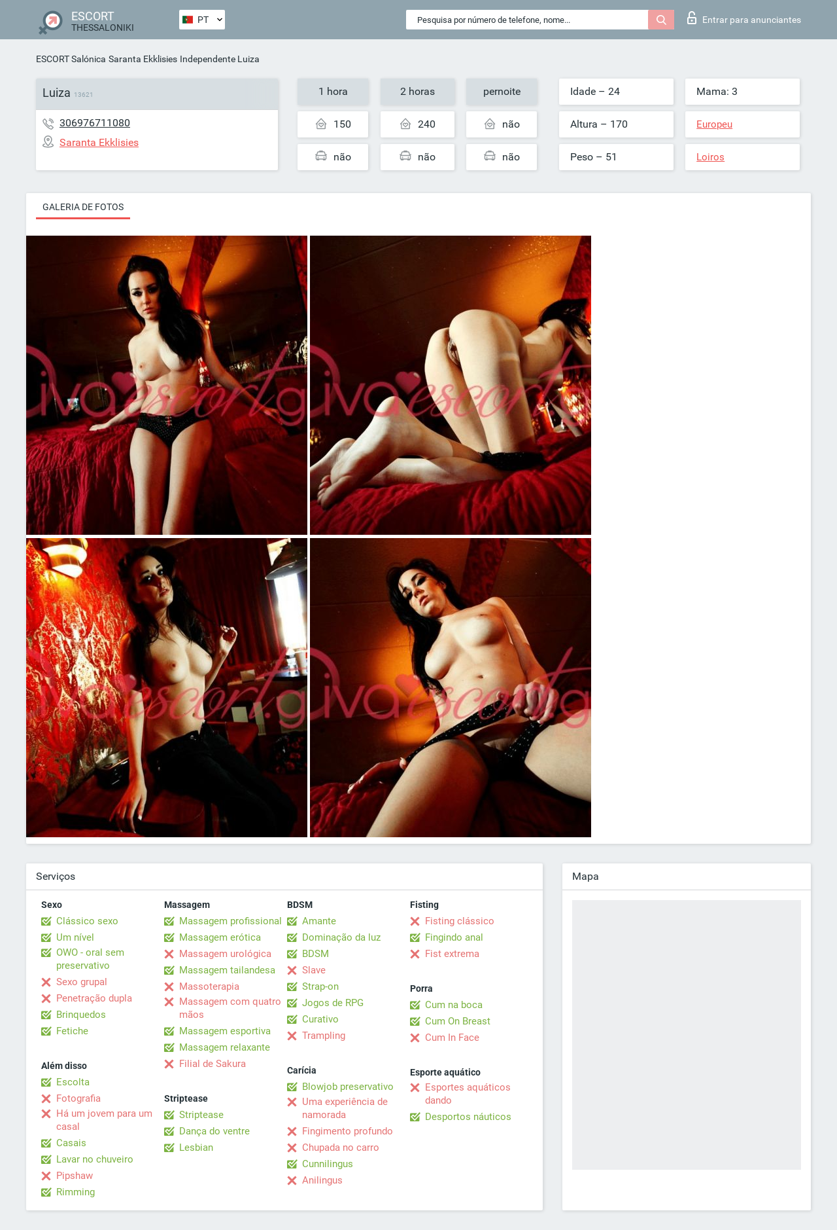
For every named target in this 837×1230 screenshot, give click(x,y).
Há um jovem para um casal (104, 1120)
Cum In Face (452, 1037)
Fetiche (72, 1031)
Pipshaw (74, 1176)
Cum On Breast (457, 1021)
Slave (314, 970)
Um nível (75, 937)
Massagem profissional (230, 921)
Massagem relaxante (224, 1047)
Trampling (323, 1035)
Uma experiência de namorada (345, 1108)
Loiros (710, 157)
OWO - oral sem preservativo (90, 959)
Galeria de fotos (83, 207)
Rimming (75, 1192)
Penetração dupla (94, 998)
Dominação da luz (341, 937)
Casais (71, 1143)
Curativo (320, 1019)
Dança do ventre (214, 1131)
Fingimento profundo (347, 1131)
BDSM (315, 954)
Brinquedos (81, 1015)
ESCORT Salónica (71, 59)
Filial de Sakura (212, 1064)
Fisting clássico (459, 921)
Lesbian (196, 1147)
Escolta (73, 1082)
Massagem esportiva (225, 1031)
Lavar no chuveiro (94, 1159)
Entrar (744, 17)
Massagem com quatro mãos (230, 1008)
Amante (319, 921)
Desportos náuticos (468, 1117)
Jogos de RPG (333, 1003)
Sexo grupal (81, 982)
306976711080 (95, 123)
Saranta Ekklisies (143, 59)
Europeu (714, 124)
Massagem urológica (225, 954)
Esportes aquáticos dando (468, 1093)
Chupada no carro (340, 1147)
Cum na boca (454, 1005)
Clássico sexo (87, 921)
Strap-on (320, 986)
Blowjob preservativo (348, 1087)
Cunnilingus (327, 1164)
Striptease (201, 1115)
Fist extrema (452, 954)
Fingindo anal (454, 937)
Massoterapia (209, 986)
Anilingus (322, 1180)
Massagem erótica (220, 937)
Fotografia (78, 1098)
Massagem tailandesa (227, 970)
